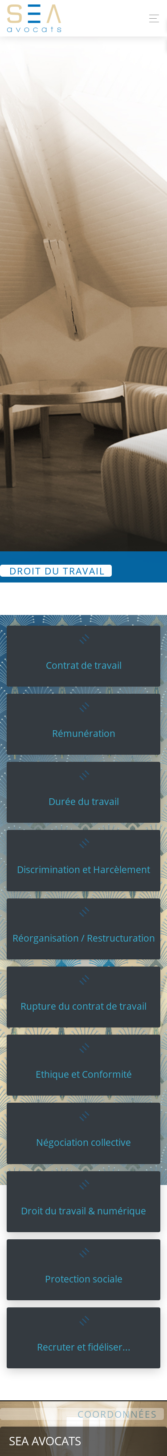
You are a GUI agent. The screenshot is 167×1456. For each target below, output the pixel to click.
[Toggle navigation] (151, 18)
